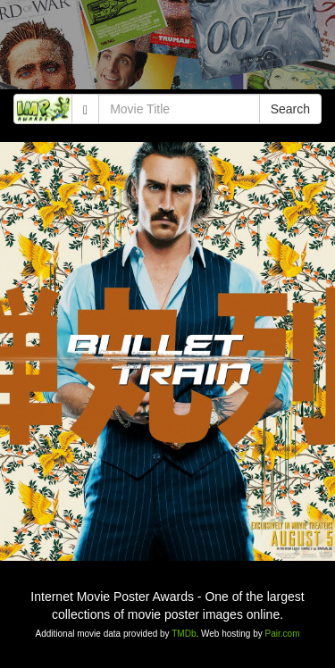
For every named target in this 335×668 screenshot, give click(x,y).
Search (290, 109)
